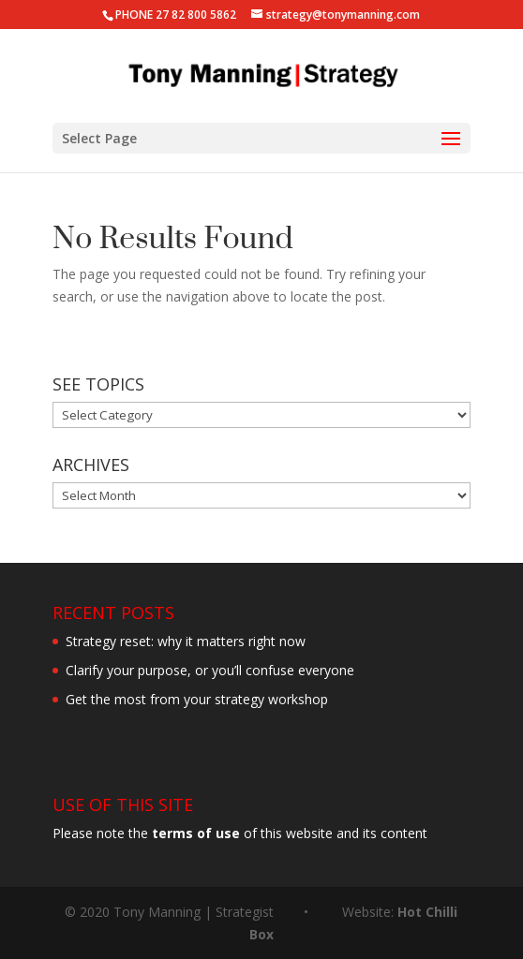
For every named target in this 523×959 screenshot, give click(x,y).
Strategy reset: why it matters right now (186, 641)
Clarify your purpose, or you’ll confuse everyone (210, 670)
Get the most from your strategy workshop (197, 699)
